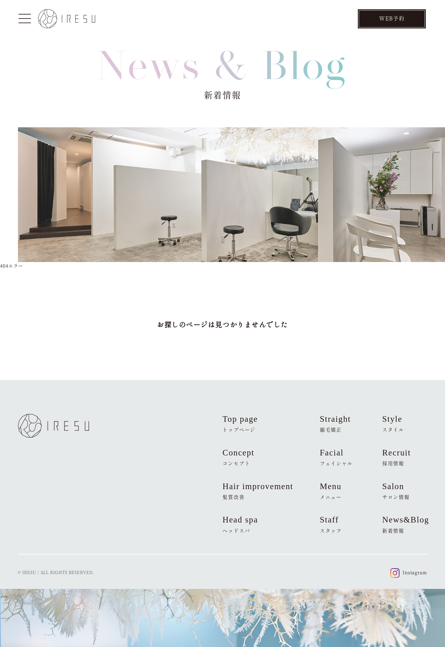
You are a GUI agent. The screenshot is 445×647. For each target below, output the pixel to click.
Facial (336, 457)
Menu (331, 491)
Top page (240, 423)
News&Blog (404, 524)
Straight (335, 423)
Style (393, 423)
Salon (396, 491)
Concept (238, 457)
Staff (331, 524)
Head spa (240, 524)
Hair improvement (257, 491)
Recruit (396, 457)
